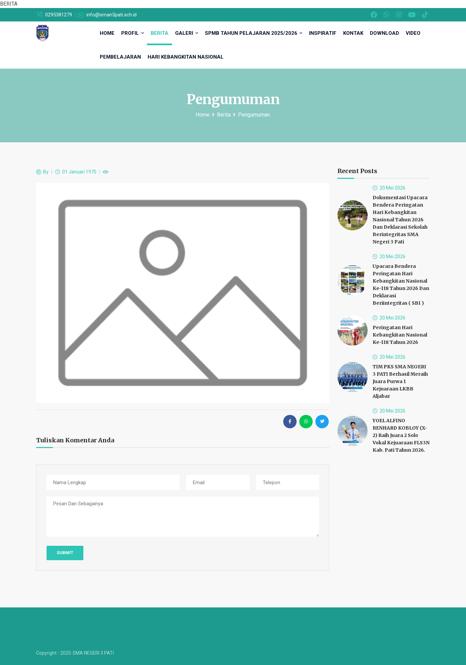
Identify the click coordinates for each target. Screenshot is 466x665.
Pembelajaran (120, 57)
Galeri (186, 33)
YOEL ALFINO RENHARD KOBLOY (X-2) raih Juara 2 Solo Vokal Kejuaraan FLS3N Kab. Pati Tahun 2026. (401, 435)
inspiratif (322, 33)
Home (203, 115)
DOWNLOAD (384, 33)
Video (413, 33)
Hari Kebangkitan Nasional (186, 57)
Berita (159, 33)
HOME (107, 33)
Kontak (353, 33)
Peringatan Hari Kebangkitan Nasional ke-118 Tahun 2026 (400, 334)
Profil (132, 33)
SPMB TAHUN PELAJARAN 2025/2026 (253, 33)
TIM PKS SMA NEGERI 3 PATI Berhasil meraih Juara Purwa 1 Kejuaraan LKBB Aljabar (400, 381)
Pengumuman (254, 115)
